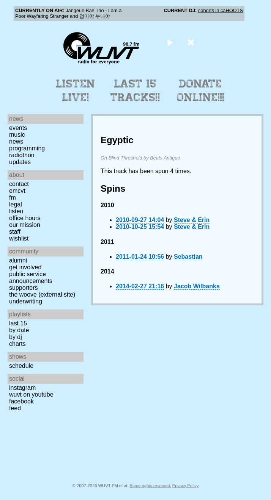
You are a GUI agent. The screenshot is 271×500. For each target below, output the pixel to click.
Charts (17, 344)
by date (19, 330)
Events (18, 128)
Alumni (18, 260)
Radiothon (22, 155)
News (16, 141)
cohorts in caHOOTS (220, 10)
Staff (14, 231)
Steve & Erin (192, 220)
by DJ (15, 337)
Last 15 (18, 323)
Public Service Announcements (30, 277)
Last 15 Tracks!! (135, 90)
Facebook (21, 401)
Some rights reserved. (150, 485)
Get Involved (25, 267)
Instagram (22, 387)
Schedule (21, 365)
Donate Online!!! (201, 90)
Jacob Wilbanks (197, 286)
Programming (27, 148)
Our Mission (24, 225)
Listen (16, 211)
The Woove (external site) (42, 294)
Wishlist (19, 238)
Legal (15, 204)
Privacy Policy (185, 485)
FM (12, 197)
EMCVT (17, 191)
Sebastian (188, 256)
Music (17, 134)
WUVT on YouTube (31, 394)
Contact (19, 184)
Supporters (23, 287)
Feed (15, 408)
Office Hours (24, 218)
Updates (20, 162)
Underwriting (25, 301)
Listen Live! (75, 90)
